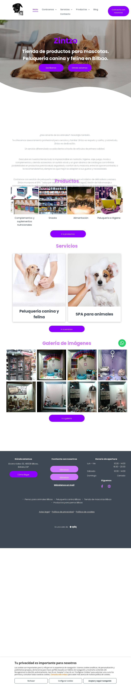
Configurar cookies (65, 681)
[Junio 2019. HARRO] (51, 365)
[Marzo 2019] (112, 365)
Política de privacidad (63, 511)
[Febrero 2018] (82, 397)
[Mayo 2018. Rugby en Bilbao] (51, 397)
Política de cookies (85, 511)
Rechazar (31, 681)
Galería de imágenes (66, 343)
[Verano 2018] (21, 397)
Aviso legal (44, 511)
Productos (67, 181)
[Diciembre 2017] (112, 397)
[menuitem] (35, 9)
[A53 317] (21, 365)
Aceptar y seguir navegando (99, 681)
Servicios (67, 246)
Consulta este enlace (59, 674)
